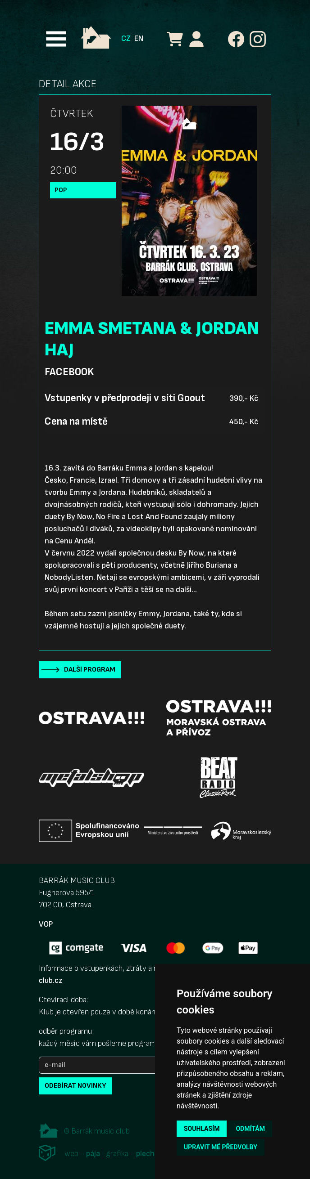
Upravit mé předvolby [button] (220, 1147)
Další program (89, 669)
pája (93, 1153)
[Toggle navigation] (56, 39)
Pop (61, 190)
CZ (126, 38)
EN (138, 38)
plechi (146, 1153)
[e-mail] (106, 1065)
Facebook (69, 372)
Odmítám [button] (250, 1128)
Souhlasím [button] (201, 1128)
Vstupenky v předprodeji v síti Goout (125, 398)
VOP (46, 924)
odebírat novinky (75, 1085)
